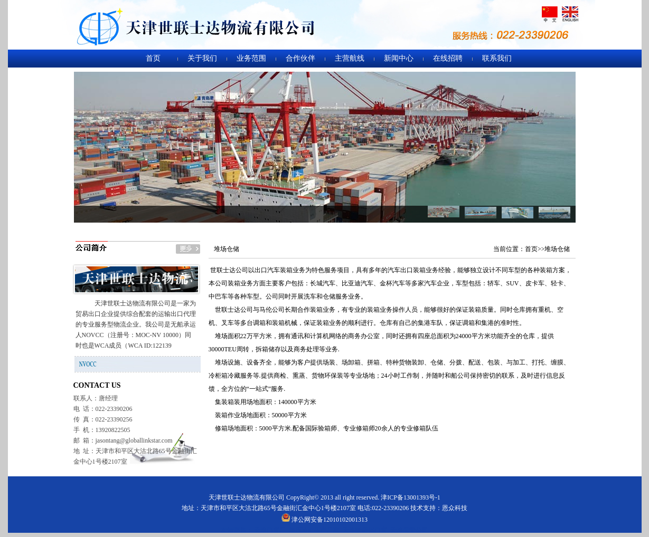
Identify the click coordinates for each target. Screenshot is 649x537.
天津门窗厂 (270, 530)
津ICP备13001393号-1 (410, 497)
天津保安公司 (409, 530)
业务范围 (251, 58)
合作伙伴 (300, 58)
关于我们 (202, 58)
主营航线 (349, 58)
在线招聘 (448, 58)
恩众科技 (454, 508)
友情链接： (236, 530)
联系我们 (497, 58)
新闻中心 (398, 58)
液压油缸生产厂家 (314, 530)
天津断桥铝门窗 (365, 530)
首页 (153, 58)
